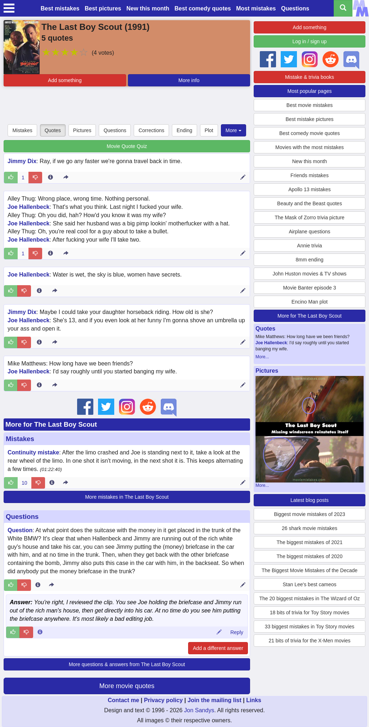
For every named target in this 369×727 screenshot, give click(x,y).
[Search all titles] (343, 8)
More (233, 130)
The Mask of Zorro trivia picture (309, 217)
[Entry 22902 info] (52, 483)
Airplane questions (309, 231)
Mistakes (22, 130)
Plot (209, 130)
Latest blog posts (309, 500)
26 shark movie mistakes (309, 528)
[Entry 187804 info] (39, 385)
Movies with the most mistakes (309, 147)
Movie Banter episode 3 (309, 288)
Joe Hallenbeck (29, 207)
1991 (137, 27)
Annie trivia (309, 245)
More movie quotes (126, 686)
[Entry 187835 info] (39, 291)
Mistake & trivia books (309, 77)
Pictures (82, 130)
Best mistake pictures (309, 119)
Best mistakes (60, 8)
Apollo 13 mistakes (309, 189)
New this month (147, 8)
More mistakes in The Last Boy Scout (127, 497)
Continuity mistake (33, 452)
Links (253, 700)
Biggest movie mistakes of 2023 (309, 514)
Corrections (151, 130)
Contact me (123, 700)
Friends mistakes (309, 175)
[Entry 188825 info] (50, 177)
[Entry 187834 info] (39, 342)
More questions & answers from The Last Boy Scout (127, 664)
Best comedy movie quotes (309, 133)
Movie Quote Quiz (127, 146)
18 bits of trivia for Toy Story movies (310, 612)
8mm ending (309, 259)
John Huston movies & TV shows (309, 274)
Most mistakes (256, 8)
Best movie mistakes (309, 105)
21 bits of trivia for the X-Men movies (309, 640)
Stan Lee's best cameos (310, 584)
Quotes (53, 130)
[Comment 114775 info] (40, 632)
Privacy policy (163, 700)
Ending (184, 130)
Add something (64, 80)
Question (20, 530)
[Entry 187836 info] (50, 253)
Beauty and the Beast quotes (309, 203)
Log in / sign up (310, 41)
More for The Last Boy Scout (51, 424)
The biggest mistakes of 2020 (310, 556)
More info (188, 80)
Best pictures (103, 8)
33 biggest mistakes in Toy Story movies (310, 626)
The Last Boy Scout (81, 27)
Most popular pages (310, 91)
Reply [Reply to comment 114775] (236, 632)
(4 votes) (103, 53)
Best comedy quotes (202, 8)
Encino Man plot (310, 302)
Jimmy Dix (22, 161)
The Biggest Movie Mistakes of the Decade (309, 570)
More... (262, 356)
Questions (295, 8)
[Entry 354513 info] (38, 585)
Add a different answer (218, 648)
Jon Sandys (199, 710)
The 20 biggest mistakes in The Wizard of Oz (309, 598)
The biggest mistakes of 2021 (310, 542)
